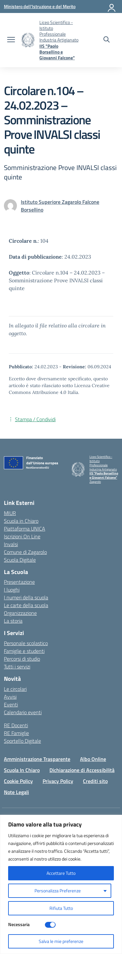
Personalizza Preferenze (57, 890)
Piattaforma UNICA (24, 528)
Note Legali (16, 792)
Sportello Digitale (22, 741)
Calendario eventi (23, 712)
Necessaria (19, 924)
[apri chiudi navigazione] (11, 40)
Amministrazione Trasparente (37, 759)
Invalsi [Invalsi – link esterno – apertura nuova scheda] (11, 544)
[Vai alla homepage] (27, 40)
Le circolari (15, 689)
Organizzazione (20, 613)
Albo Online (93, 759)
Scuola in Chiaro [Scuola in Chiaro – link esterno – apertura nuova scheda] (21, 521)
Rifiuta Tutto (61, 908)
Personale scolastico (26, 643)
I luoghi (12, 589)
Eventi (11, 704)
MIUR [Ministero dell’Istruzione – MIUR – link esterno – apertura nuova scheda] (10, 513)
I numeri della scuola (26, 597)
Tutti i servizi (17, 666)
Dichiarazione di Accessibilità (82, 770)
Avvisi (10, 697)
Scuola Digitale (20, 560)
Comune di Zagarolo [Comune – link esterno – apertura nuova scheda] (25, 552)
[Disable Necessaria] (50, 925)
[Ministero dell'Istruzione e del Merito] (39, 6)
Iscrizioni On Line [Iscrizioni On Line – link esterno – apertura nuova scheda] (22, 536)
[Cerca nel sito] (107, 40)
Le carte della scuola (26, 605)
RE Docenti (16, 725)
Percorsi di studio (22, 659)
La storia (13, 621)
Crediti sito (95, 781)
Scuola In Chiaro (22, 770)
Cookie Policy (18, 781)
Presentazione (19, 582)
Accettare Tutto (61, 873)
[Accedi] (112, 6)
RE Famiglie (16, 733)
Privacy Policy (58, 781)
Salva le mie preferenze (61, 941)
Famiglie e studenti (24, 651)
